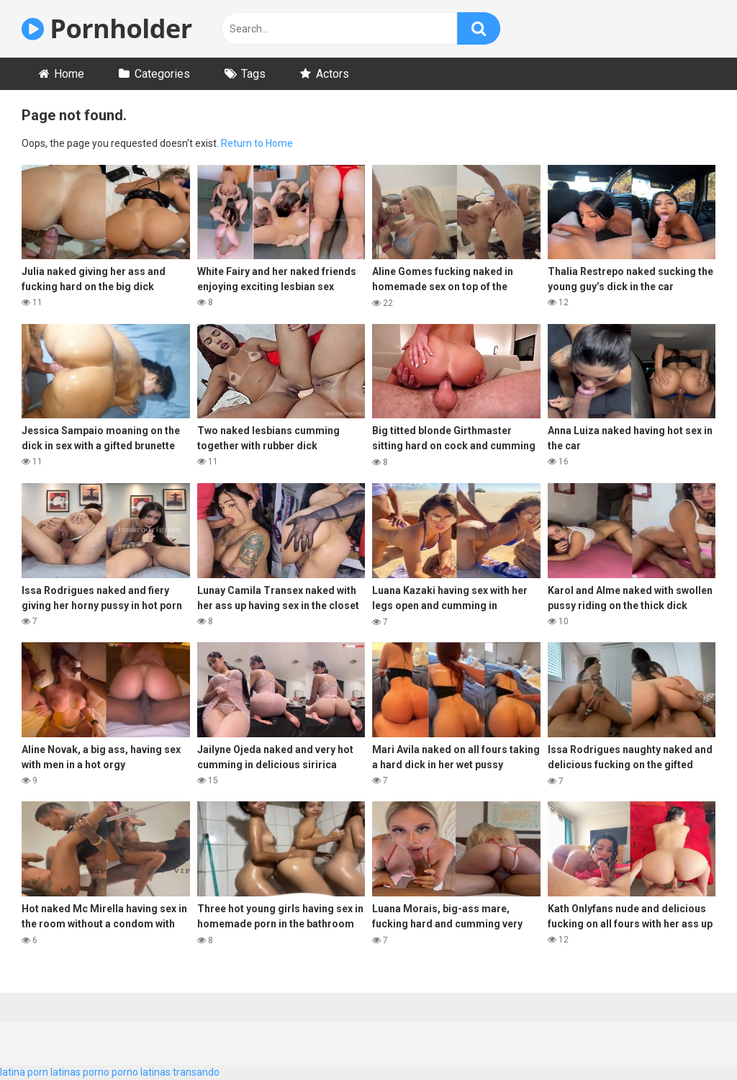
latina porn (24, 1072)
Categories (162, 74)
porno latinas (141, 1072)
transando (196, 1072)
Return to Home (257, 143)
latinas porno (79, 1072)
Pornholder (107, 28)
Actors (332, 74)
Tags (253, 74)
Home (69, 74)
